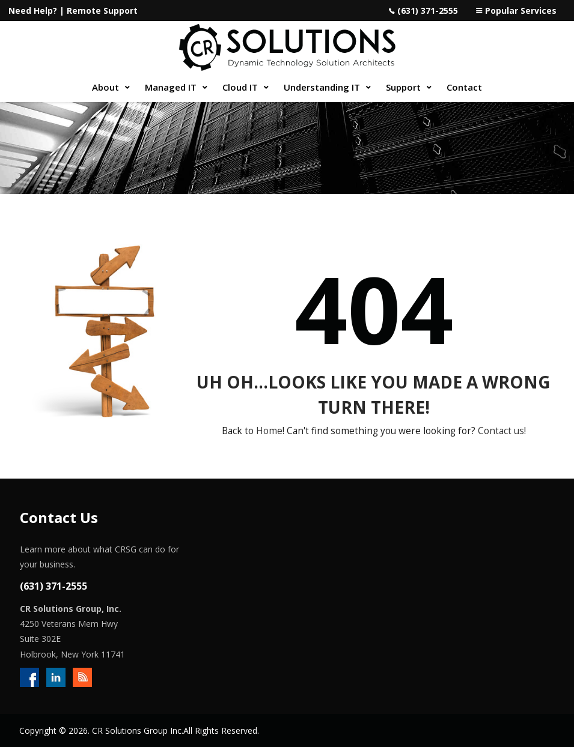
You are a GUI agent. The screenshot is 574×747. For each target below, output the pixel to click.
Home (269, 431)
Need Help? (32, 10)
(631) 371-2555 (427, 10)
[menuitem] (109, 87)
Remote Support (102, 10)
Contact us (501, 431)
